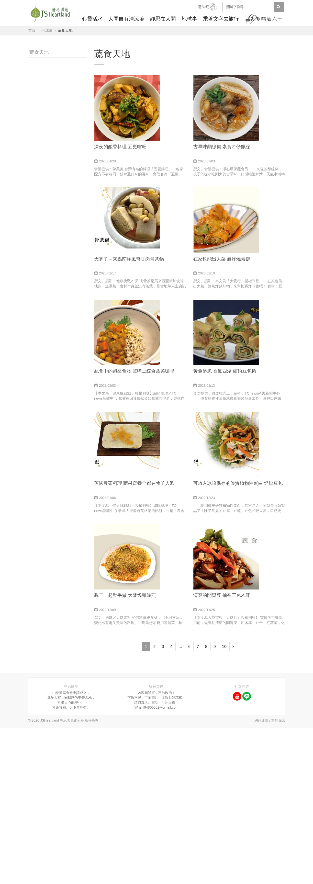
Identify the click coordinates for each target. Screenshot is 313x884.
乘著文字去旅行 (221, 19)
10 (224, 802)
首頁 (31, 30)
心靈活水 (92, 19)
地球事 (189, 19)
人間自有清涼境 (126, 19)
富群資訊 (278, 876)
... (180, 802)
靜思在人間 (163, 19)
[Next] (233, 802)
